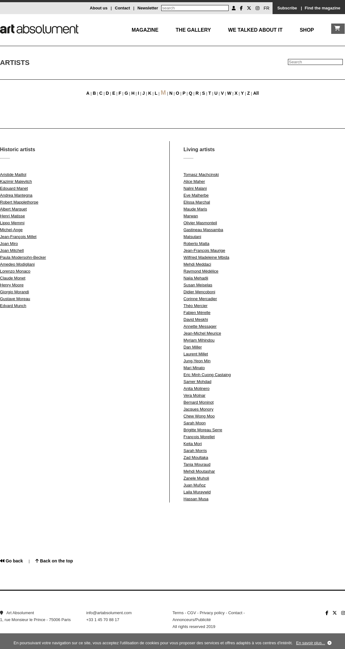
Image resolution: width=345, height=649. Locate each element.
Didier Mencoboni (199, 292)
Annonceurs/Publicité (191, 619)
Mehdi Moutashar (199, 471)
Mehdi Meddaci (197, 264)
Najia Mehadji (195, 278)
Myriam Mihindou (199, 340)
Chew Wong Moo (199, 416)
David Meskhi (195, 319)
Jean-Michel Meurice (202, 333)
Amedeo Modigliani (17, 264)
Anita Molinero (196, 388)
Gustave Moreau (15, 298)
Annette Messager (200, 326)
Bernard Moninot (198, 402)
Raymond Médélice (200, 271)
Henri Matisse (12, 216)
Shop (307, 30)
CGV (191, 612)
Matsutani (192, 236)
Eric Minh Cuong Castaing (207, 374)
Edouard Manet (14, 188)
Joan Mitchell (12, 250)
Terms (177, 612)
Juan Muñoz (194, 485)
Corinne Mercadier (200, 298)
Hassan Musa (195, 499)
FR (267, 8)
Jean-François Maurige (204, 250)
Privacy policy (212, 612)
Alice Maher (194, 181)
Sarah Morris (195, 450)
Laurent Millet (195, 354)
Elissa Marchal (196, 202)
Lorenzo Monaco (15, 271)
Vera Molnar (194, 395)
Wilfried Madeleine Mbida (206, 257)
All (256, 93)
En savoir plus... (310, 643)
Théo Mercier (195, 305)
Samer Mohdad (197, 381)
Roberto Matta (196, 243)
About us (98, 8)
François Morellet (199, 436)
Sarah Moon (194, 423)
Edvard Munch (13, 305)
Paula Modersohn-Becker (23, 257)
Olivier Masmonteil (200, 223)
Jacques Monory (198, 409)
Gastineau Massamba (203, 229)
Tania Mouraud (196, 464)
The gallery (193, 30)
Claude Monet (12, 278)
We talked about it (255, 30)
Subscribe (287, 8)
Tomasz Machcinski (201, 174)
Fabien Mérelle (196, 312)
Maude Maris (195, 209)
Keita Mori (192, 443)
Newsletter (147, 8)
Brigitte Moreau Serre (202, 430)
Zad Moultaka (195, 457)
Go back (11, 560)
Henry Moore (12, 285)
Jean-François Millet (18, 236)
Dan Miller (192, 347)
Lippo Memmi (12, 223)
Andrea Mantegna (16, 195)
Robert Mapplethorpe (19, 202)
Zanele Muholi (196, 478)
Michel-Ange (11, 229)
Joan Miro (9, 243)
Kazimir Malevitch (16, 181)
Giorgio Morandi (14, 292)
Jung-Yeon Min (196, 361)
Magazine (145, 30)
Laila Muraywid (197, 492)
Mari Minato (194, 367)
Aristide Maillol (13, 174)
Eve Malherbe (196, 195)
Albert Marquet (13, 209)
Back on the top (54, 560)
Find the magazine (322, 8)
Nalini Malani (195, 188)
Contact (122, 8)
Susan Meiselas (197, 285)
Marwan (190, 216)
